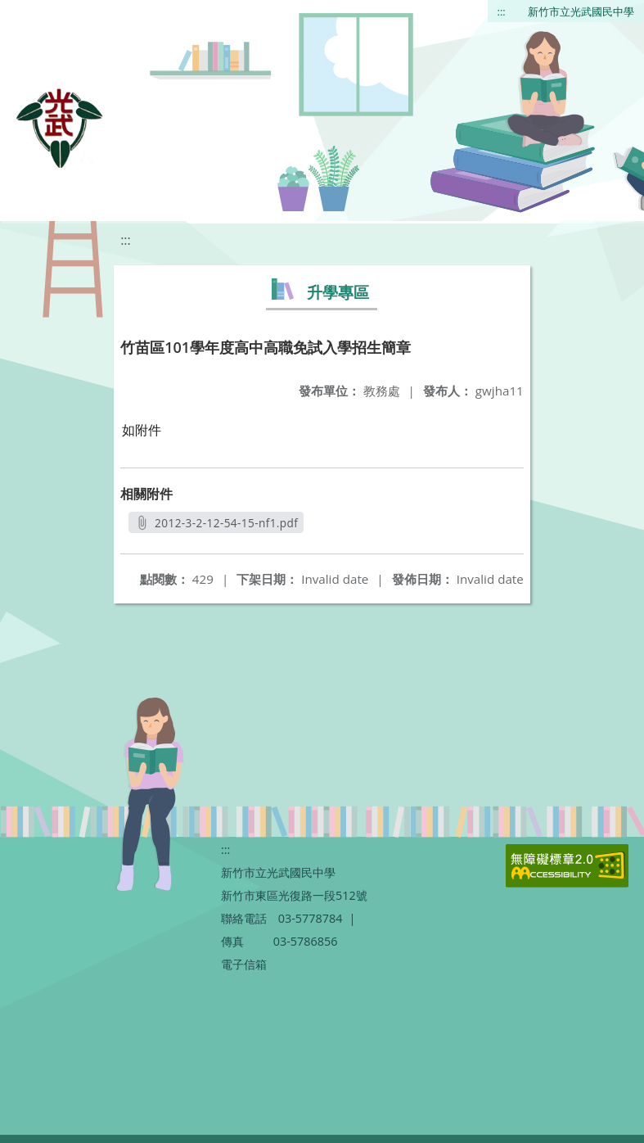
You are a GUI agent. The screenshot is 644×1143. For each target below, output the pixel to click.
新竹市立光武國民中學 (581, 11)
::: (502, 11)
